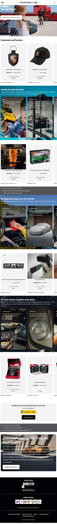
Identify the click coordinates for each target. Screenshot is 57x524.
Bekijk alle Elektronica (6, 395)
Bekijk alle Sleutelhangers (7, 82)
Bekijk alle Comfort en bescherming (36, 292)
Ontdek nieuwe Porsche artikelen (11, 17)
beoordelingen (28, 490)
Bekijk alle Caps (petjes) (33, 82)
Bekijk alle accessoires (11, 467)
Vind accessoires (28, 417)
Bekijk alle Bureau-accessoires (8, 183)
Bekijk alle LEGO (32, 183)
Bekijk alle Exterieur (5, 292)
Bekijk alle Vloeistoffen (33, 395)
